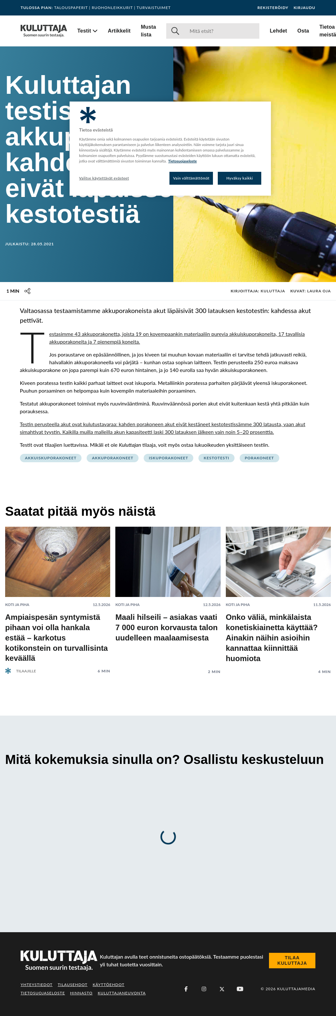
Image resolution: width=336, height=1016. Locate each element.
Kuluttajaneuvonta (122, 993)
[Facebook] (186, 989)
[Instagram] (204, 989)
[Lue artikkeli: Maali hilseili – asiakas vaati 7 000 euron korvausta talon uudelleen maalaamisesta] (167, 595)
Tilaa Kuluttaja (292, 960)
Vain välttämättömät (191, 178)
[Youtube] (240, 989)
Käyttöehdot (109, 984)
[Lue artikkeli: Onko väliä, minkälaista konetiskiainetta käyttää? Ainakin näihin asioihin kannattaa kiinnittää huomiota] (278, 595)
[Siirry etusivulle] (44, 31)
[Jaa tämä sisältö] (27, 291)
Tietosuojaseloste (43, 993)
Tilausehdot (72, 984)
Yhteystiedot (37, 984)
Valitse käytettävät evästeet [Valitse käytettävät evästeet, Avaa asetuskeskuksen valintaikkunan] (104, 178)
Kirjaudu (304, 8)
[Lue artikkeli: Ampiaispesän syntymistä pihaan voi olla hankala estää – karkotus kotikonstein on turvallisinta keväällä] (57, 595)
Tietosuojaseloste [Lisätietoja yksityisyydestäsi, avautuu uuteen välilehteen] (182, 161)
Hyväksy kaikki (239, 178)
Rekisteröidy (272, 8)
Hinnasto (81, 993)
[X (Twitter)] (222, 989)
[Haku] (221, 31)
